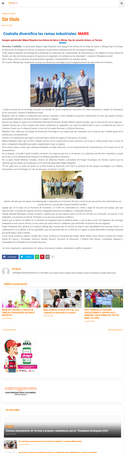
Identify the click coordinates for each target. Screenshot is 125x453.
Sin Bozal (16, 269)
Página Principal (8, 14)
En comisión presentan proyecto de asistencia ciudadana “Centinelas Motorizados (50, 441)
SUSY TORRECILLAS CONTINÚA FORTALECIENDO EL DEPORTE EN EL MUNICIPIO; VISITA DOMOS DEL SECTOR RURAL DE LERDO (101, 314)
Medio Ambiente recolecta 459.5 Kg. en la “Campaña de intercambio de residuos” (61, 311)
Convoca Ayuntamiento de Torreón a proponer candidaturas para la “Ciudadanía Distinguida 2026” (57, 430)
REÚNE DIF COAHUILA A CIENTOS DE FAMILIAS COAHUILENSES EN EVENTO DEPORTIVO (18, 313)
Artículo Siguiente (115, 330)
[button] (3, 3)
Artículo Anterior (9, 330)
